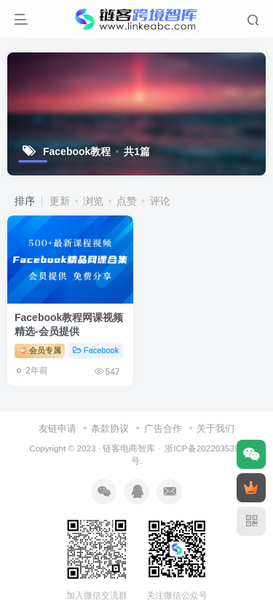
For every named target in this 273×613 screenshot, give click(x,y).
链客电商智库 (129, 448)
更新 (60, 201)
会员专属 (39, 350)
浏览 (93, 201)
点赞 (126, 201)
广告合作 (163, 428)
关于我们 (215, 428)
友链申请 (57, 428)
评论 (160, 201)
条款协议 (110, 428)
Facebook (96, 350)
